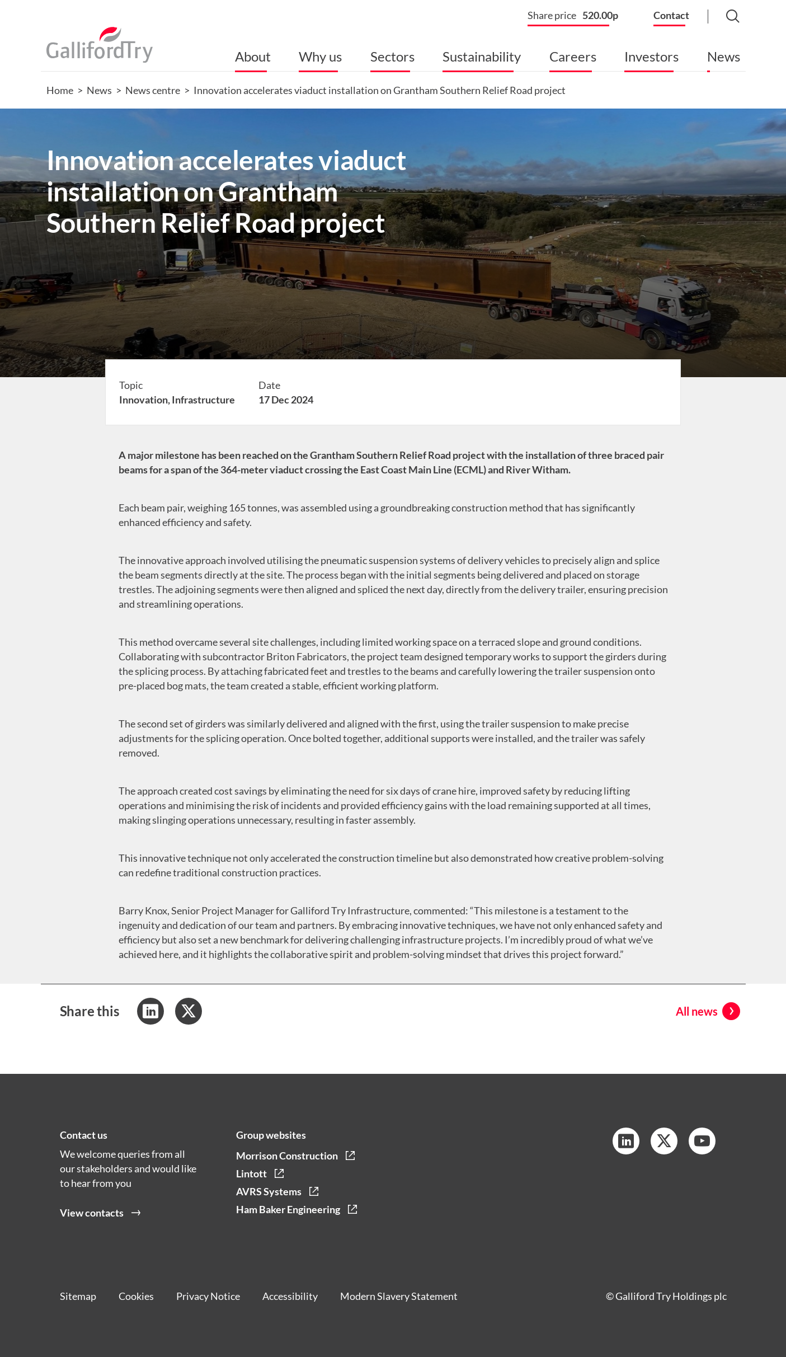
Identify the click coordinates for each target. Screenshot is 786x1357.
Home (59, 90)
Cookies (136, 1296)
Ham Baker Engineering (288, 1209)
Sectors (392, 56)
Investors (651, 56)
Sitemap (78, 1296)
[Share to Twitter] (188, 1011)
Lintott (251, 1173)
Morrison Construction (287, 1155)
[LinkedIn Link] (626, 1141)
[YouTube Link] (702, 1141)
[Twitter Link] (664, 1141)
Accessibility (290, 1296)
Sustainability (482, 56)
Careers (572, 56)
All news (697, 1011)
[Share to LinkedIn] (150, 1011)
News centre (152, 90)
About (253, 56)
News (723, 56)
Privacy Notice (208, 1296)
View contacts (92, 1212)
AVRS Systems (269, 1191)
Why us (320, 56)
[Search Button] (722, 17)
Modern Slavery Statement (399, 1296)
